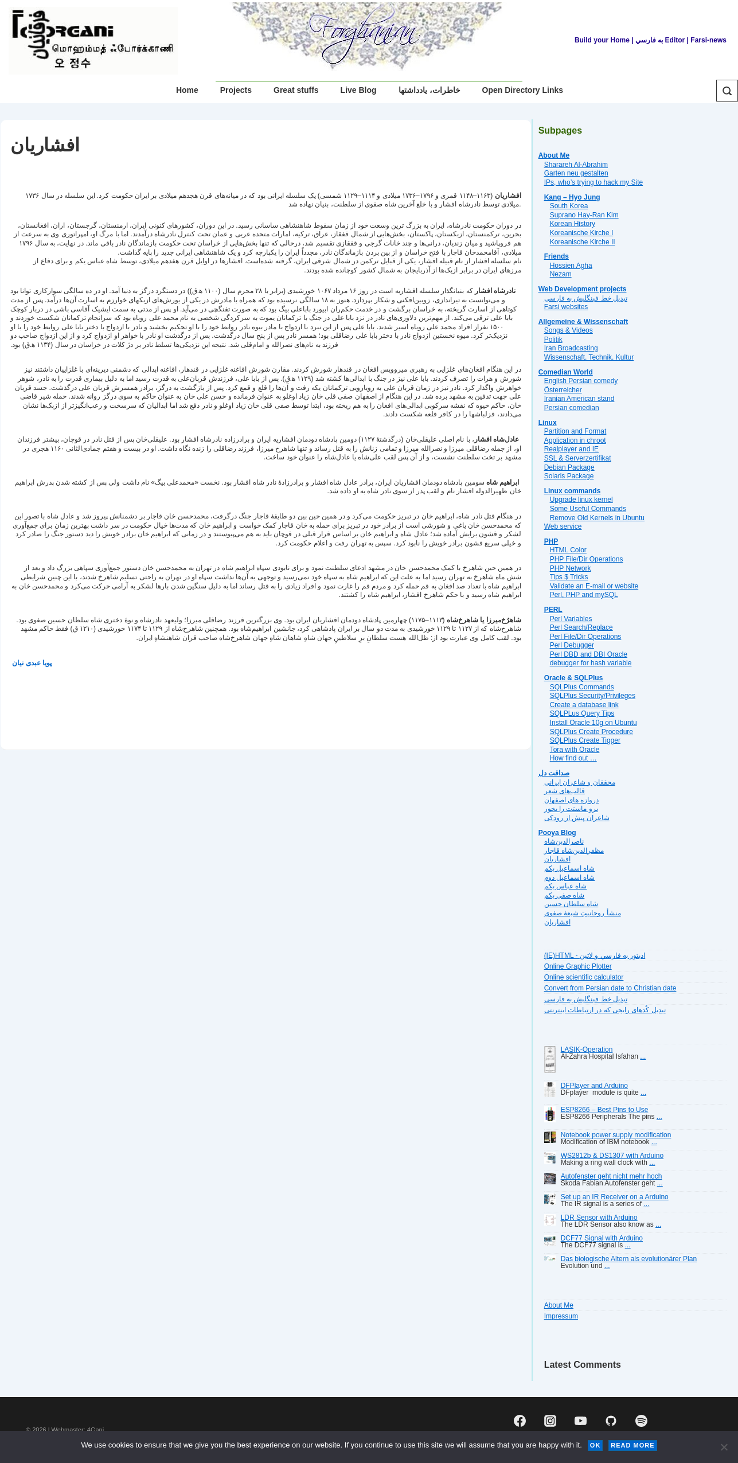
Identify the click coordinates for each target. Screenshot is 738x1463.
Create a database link (584, 705)
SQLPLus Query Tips (582, 713)
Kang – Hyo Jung (572, 197)
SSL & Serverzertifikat (577, 458)
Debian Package (569, 467)
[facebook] (520, 1421)
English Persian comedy (581, 381)
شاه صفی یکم (564, 895)
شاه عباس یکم (565, 886)
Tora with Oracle (575, 750)
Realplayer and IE (571, 449)
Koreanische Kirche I (582, 233)
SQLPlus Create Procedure (591, 732)
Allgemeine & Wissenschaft (583, 322)
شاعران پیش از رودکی (577, 818)
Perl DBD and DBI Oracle (588, 654)
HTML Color (568, 550)
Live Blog (359, 90)
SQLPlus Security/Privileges (592, 696)
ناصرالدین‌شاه (564, 841)
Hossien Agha (571, 266)
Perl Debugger (572, 645)
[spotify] (641, 1421)
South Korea (569, 206)
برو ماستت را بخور (571, 809)
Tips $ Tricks (569, 577)
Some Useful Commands (588, 509)
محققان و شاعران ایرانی (579, 782)
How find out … (573, 758)
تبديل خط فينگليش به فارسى (585, 298)
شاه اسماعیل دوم (569, 877)
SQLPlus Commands (582, 687)
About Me (554, 155)
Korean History (572, 224)
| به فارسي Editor (657, 40)
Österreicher (563, 390)
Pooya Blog (557, 833)
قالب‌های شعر (564, 791)
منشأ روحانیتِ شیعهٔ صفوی (582, 913)
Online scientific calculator (584, 977)
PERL (553, 610)
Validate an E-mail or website (594, 586)
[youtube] (581, 1421)
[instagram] (550, 1421)
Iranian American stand (579, 399)
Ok (595, 1445)
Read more (632, 1445)
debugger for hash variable (591, 663)
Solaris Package (569, 476)
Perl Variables (571, 619)
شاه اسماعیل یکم (569, 868)
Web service (563, 526)
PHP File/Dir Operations (586, 559)
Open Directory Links (523, 90)
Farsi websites (566, 307)
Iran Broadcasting (571, 348)
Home (187, 90)
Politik (553, 339)
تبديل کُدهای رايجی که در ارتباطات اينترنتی (605, 1010)
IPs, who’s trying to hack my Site (593, 182)
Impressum (561, 1316)
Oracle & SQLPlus (573, 678)
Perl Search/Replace (581, 627)
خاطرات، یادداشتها (429, 90)
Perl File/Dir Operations (586, 637)
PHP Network (570, 568)
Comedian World (565, 372)
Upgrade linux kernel (581, 500)
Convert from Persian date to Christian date (610, 988)
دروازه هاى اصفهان (571, 800)
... (643, 1056)
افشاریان (557, 859)
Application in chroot (575, 440)
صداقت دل (553, 773)
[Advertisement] (225, 705)
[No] (723, 1447)
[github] (611, 1421)
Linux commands (572, 491)
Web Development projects (582, 289)
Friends (556, 256)
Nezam (561, 274)
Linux (547, 423)
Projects (236, 90)
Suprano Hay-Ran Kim (584, 215)
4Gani (95, 1429)
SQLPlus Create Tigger (585, 740)
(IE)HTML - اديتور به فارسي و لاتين (595, 955)
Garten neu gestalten (576, 173)
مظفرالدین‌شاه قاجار (574, 850)
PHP (551, 541)
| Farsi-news (707, 40)
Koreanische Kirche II (582, 242)
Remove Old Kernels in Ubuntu (597, 518)
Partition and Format (575, 431)
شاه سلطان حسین (571, 904)
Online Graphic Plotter (578, 966)
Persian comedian (571, 408)
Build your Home (602, 40)
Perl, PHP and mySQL (584, 595)
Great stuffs (296, 90)
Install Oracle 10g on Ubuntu (593, 723)
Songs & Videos (568, 330)
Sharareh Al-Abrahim (576, 165)
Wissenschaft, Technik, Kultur (589, 357)
